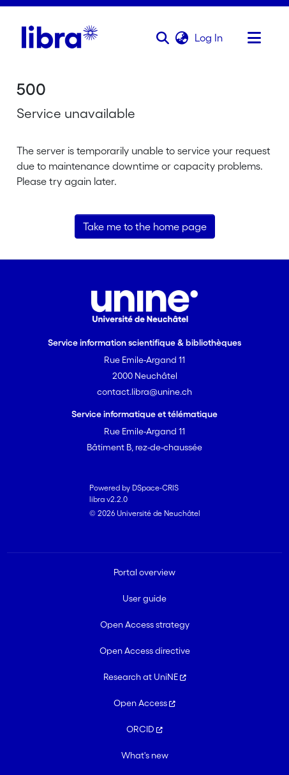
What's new (144, 755)
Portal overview (144, 572)
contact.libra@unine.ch (144, 392)
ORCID (144, 729)
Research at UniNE (144, 677)
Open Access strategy (144, 624)
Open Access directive (145, 651)
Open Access (144, 703)
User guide (144, 598)
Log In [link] (209, 37)
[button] (163, 37)
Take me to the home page (145, 226)
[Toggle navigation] (254, 38)
